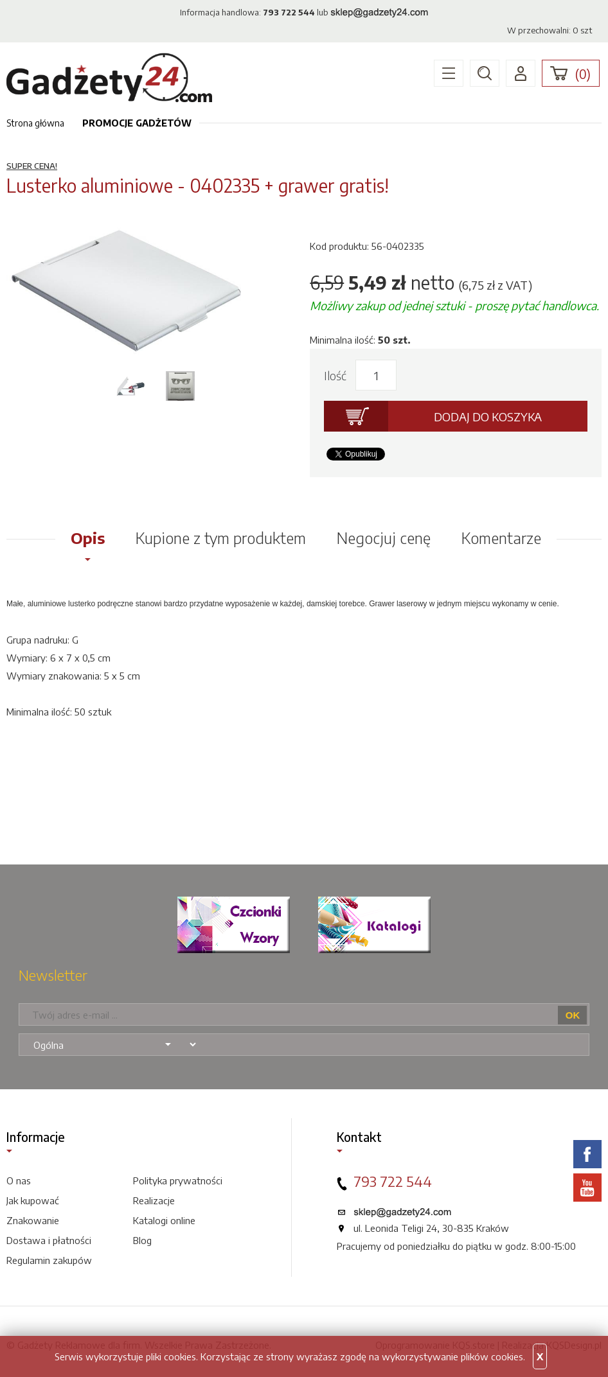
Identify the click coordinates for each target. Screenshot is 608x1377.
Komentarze (501, 537)
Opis (88, 537)
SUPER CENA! (31, 166)
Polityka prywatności (177, 1180)
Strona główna (35, 123)
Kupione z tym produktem (221, 537)
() (583, 74)
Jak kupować (32, 1200)
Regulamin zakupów (49, 1260)
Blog (142, 1240)
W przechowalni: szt (549, 30)
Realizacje (154, 1200)
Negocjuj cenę (384, 537)
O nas (18, 1180)
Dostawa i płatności (48, 1240)
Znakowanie (32, 1220)
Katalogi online (164, 1220)
